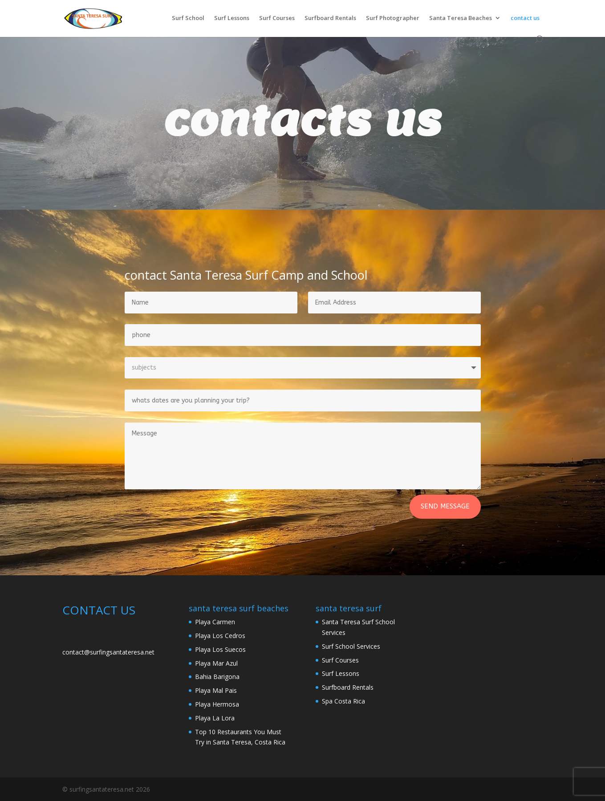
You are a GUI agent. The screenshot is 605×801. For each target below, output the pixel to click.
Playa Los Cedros (220, 635)
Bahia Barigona (217, 676)
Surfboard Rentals (330, 18)
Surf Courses (277, 18)
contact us (525, 18)
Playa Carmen (215, 622)
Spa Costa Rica (343, 701)
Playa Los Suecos (220, 649)
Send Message (445, 506)
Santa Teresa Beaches (460, 18)
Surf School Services (351, 646)
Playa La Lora (215, 718)
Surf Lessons (231, 18)
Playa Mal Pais (216, 690)
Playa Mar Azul (216, 663)
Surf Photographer (392, 18)
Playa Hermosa (217, 704)
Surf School (188, 18)
